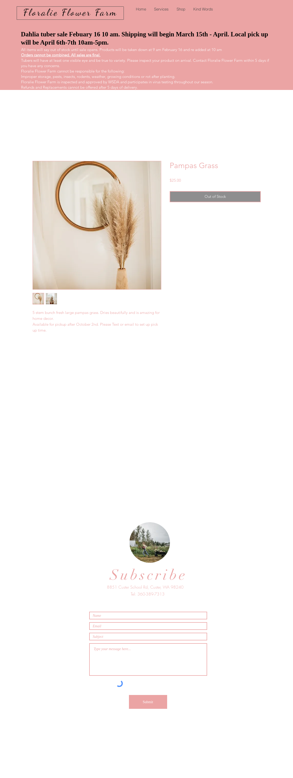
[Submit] (148, 702)
